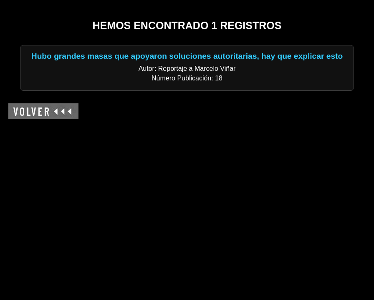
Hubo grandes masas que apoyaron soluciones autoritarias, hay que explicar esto (187, 56)
